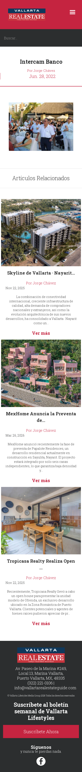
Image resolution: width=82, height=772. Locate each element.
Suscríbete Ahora (41, 731)
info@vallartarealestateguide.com (45, 687)
